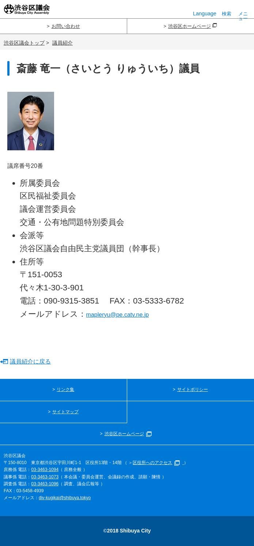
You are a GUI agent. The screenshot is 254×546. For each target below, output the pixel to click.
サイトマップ (65, 411)
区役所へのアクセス (158, 462)
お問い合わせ (66, 26)
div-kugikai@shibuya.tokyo (65, 497)
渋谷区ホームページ (192, 26)
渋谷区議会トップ (24, 43)
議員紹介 (62, 43)
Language (204, 10)
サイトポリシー (192, 389)
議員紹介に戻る (30, 361)
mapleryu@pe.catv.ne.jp (117, 315)
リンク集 (65, 389)
